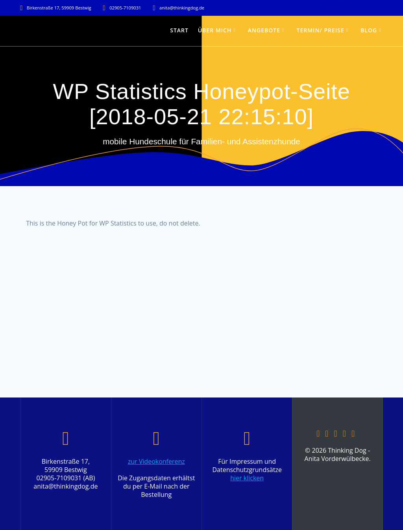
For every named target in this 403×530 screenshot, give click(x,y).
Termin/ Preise (320, 30)
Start (179, 30)
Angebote (264, 30)
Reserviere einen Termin (356, 7)
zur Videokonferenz (156, 461)
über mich (215, 30)
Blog (368, 30)
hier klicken (247, 478)
